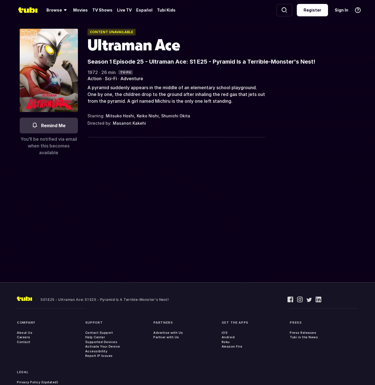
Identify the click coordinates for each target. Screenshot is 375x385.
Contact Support (99, 333)
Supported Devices (101, 342)
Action (94, 78)
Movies (80, 10)
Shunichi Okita (175, 115)
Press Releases (303, 333)
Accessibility (96, 351)
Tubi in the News (304, 337)
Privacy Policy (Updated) (37, 382)
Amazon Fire (232, 346)
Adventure (131, 78)
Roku (226, 342)
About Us (24, 333)
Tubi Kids (166, 10)
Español (144, 10)
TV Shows (102, 10)
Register (312, 10)
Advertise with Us (168, 333)
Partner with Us (166, 337)
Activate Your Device (102, 346)
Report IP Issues (99, 356)
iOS (225, 333)
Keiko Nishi (148, 115)
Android (228, 337)
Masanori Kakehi (129, 123)
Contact (23, 342)
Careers (23, 337)
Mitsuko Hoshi (120, 115)
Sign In (341, 10)
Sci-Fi (111, 78)
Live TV (124, 10)
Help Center (95, 337)
